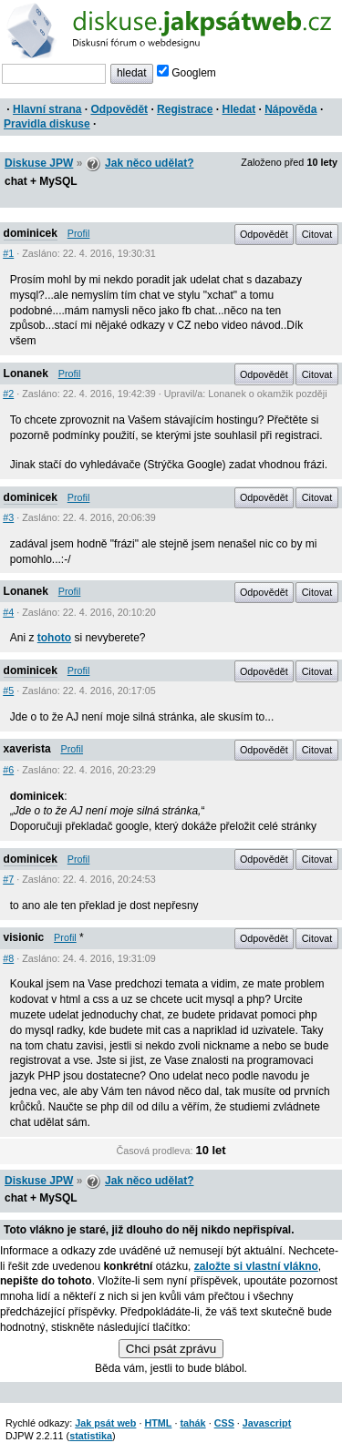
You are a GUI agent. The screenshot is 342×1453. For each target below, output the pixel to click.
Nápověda (290, 109)
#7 (8, 879)
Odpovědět (119, 109)
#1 (8, 253)
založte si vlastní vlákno (256, 1266)
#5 (8, 690)
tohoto (54, 637)
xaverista (27, 748)
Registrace (184, 109)
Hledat (238, 109)
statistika (90, 1435)
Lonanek (26, 373)
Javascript (267, 1422)
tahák (192, 1422)
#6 (8, 769)
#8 (8, 958)
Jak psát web (105, 1422)
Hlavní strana (47, 109)
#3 (8, 517)
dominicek (30, 233)
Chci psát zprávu (171, 1349)
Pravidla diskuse (47, 124)
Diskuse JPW (39, 163)
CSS (224, 1422)
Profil (78, 233)
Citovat (317, 234)
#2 (8, 393)
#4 (8, 612)
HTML (157, 1422)
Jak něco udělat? (149, 163)
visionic (24, 937)
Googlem (186, 73)
